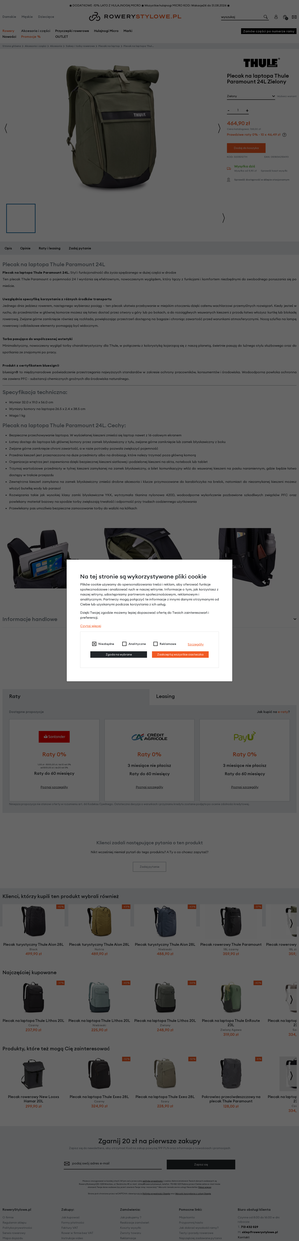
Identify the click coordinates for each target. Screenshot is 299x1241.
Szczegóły (196, 644)
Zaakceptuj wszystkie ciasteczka (180, 654)
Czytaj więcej (90, 626)
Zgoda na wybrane (119, 654)
